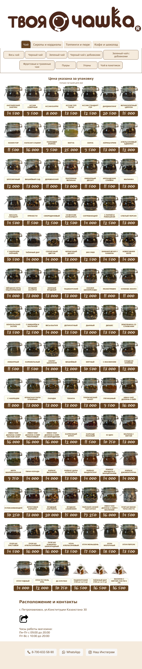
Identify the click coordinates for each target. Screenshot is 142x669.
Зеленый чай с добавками (121, 55)
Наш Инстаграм (102, 652)
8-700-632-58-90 (41, 652)
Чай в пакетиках (110, 65)
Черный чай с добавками (85, 54)
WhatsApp (71, 652)
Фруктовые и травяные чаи (37, 65)
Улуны (87, 65)
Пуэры (66, 65)
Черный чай (35, 54)
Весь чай (14, 54)
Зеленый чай (57, 54)
